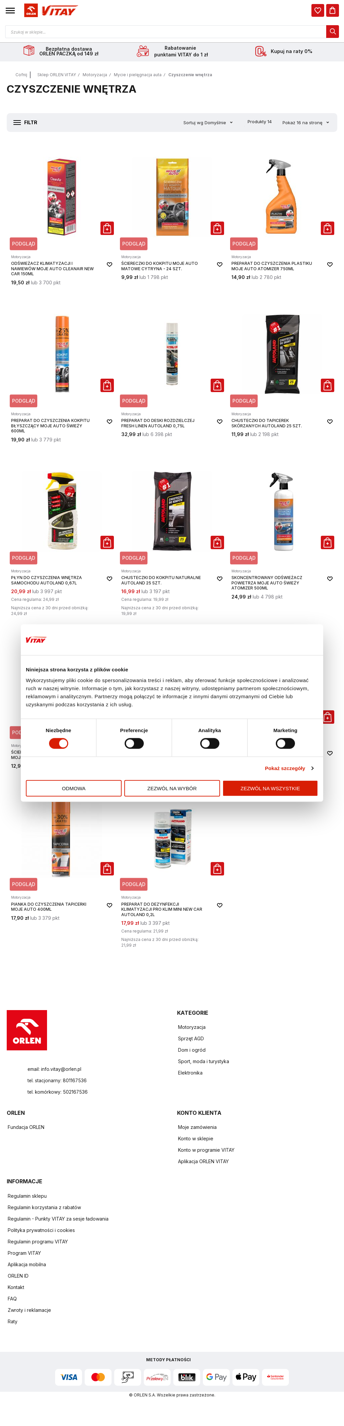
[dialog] (317, 10)
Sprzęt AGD (191, 1039)
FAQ (12, 1299)
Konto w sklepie (195, 1139)
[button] (10, 10)
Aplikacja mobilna (27, 1265)
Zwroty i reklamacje (29, 1311)
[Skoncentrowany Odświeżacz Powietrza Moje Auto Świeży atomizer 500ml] (282, 539)
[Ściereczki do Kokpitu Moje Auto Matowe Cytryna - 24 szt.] (172, 216)
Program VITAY (24, 1254)
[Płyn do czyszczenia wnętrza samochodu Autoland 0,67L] (62, 539)
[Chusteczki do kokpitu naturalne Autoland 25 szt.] (172, 539)
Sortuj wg (193, 123)
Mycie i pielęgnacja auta (138, 75)
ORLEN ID (18, 1277)
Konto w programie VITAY (206, 1151)
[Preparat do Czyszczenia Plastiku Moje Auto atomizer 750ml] (282, 216)
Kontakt (16, 1288)
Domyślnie (216, 123)
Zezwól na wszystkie (270, 788)
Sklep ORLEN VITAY (56, 75)
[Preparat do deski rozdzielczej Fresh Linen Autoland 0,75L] (172, 373)
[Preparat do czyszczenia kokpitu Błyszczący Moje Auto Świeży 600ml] (62, 373)
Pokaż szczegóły (285, 768)
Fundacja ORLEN (26, 1128)
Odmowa (73, 788)
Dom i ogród (192, 1051)
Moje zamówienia (197, 1128)
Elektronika (190, 1074)
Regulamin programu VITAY (38, 1242)
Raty (12, 1322)
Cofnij (21, 75)
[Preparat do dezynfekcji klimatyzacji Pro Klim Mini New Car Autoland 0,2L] (172, 868)
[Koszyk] (332, 10)
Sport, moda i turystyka (203, 1062)
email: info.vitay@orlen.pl (55, 1070)
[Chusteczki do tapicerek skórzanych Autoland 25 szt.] (282, 373)
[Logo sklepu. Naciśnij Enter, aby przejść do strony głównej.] (50, 10)
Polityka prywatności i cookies (41, 1231)
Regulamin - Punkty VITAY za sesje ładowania (58, 1220)
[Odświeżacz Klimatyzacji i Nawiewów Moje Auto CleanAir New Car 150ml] (62, 216)
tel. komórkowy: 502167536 (58, 1093)
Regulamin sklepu (27, 1197)
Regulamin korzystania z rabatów (44, 1208)
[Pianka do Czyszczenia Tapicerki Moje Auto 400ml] (62, 868)
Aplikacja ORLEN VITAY (203, 1162)
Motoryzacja (95, 75)
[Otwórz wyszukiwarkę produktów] (172, 31)
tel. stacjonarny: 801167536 (57, 1081)
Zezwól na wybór (172, 788)
